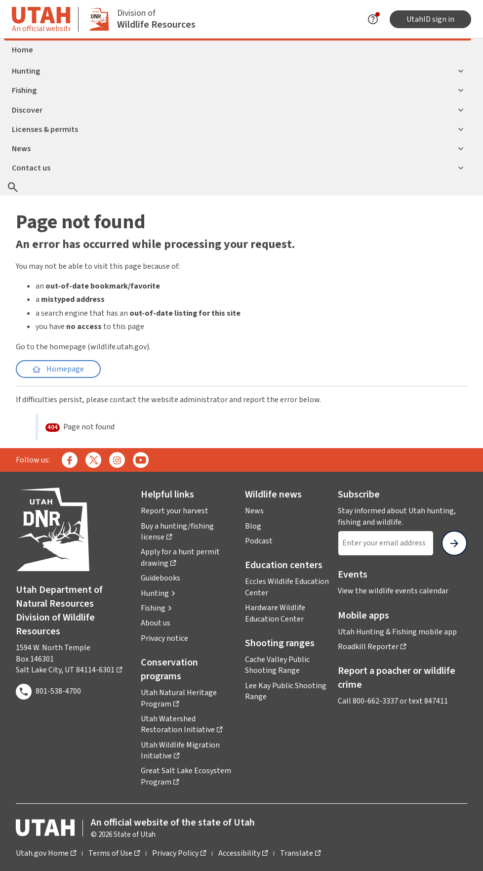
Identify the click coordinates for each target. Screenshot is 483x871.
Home (22, 49)
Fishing (237, 90)
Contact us (237, 168)
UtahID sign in (430, 19)
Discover (237, 110)
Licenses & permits (237, 129)
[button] (158, 593)
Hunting (237, 71)
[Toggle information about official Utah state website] (41, 19)
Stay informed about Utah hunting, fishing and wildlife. (402, 516)
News (237, 148)
